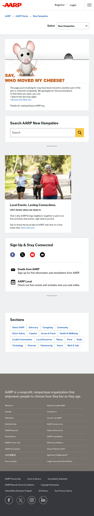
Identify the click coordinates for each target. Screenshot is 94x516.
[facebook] (12, 254)
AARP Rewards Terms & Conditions (19, 485)
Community (62, 327)
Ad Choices (43, 491)
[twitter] (22, 254)
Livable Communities (22, 339)
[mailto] (42, 254)
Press (69, 339)
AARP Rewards (11, 430)
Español (33, 333)
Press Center (11, 461)
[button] (89, 5)
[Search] (80, 132)
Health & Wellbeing (69, 333)
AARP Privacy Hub (13, 479)
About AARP (18, 327)
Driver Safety (18, 333)
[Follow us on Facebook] (9, 500)
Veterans (31, 345)
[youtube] (32, 254)
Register (60, 4)
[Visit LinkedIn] (43, 500)
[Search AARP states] (43, 132)
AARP (8, 16)
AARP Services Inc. (55, 424)
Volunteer (9, 418)
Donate (8, 411)
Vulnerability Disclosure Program (18, 491)
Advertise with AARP (56, 405)
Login (73, 4)
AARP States (22, 16)
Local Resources (44, 339)
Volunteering (46, 345)
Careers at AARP (54, 418)
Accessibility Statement (57, 479)
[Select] (73, 26)
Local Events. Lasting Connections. (33, 205)
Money (59, 339)
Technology (17, 345)
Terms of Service (34, 479)
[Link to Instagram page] (32, 500)
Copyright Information (50, 485)
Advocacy (33, 327)
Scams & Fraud (48, 333)
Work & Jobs (73, 345)
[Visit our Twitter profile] (20, 500)
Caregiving (48, 327)
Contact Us (52, 411)
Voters (60, 345)
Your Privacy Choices (63, 491)
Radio (79, 339)
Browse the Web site (21, 99)
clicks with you (27, 227)
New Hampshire (40, 16)
